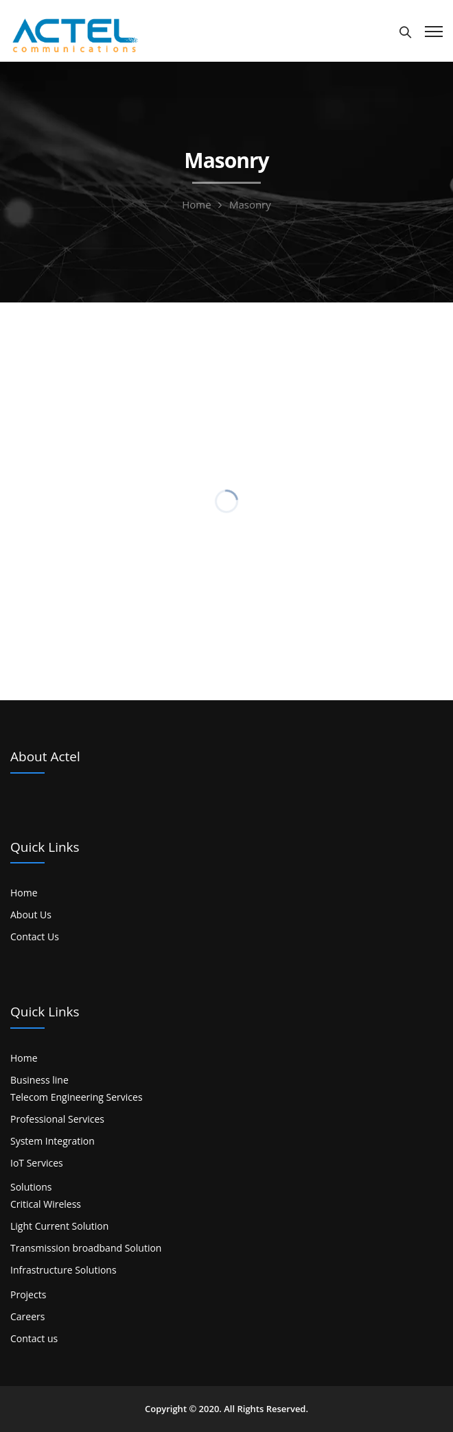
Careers (27, 1316)
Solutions (30, 1186)
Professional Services (57, 1118)
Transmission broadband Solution (85, 1247)
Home (196, 204)
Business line (39, 1079)
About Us (30, 914)
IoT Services (36, 1162)
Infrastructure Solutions (63, 1269)
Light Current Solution (59, 1225)
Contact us (34, 1338)
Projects (28, 1294)
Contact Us (34, 936)
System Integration (52, 1140)
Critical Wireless (45, 1203)
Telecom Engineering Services (76, 1096)
